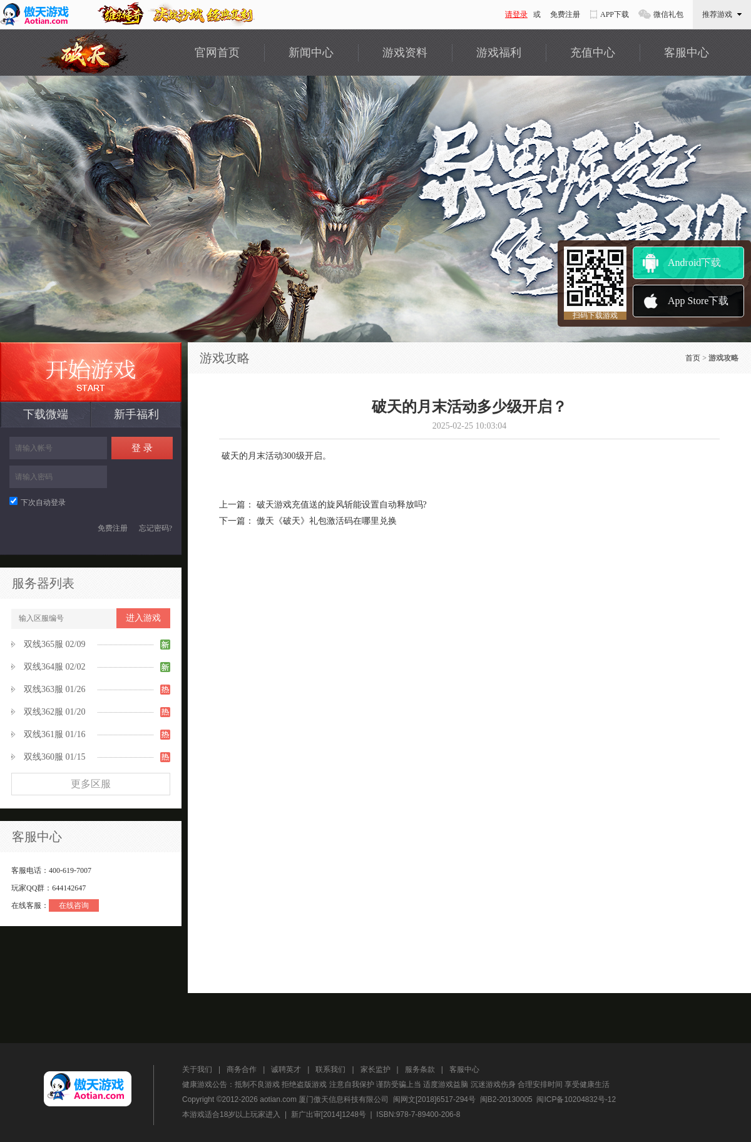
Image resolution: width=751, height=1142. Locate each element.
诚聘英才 (286, 1069)
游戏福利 (498, 52)
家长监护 (375, 1069)
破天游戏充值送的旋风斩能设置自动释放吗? (342, 504)
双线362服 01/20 (54, 711)
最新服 (90, 372)
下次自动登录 (37, 502)
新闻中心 (311, 52)
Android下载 (694, 262)
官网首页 (217, 52)
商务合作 (242, 1069)
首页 (692, 358)
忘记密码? (155, 528)
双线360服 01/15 (54, 757)
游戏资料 (404, 52)
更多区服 (91, 783)
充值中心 (592, 52)
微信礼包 (668, 14)
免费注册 (565, 14)
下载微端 (45, 414)
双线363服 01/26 (54, 689)
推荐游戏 (722, 14)
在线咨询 (74, 905)
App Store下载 (698, 300)
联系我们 (330, 1069)
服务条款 (420, 1069)
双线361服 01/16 (54, 734)
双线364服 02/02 (54, 666)
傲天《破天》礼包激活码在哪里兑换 (327, 521)
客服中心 (686, 52)
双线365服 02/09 (54, 644)
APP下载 (614, 14)
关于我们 (197, 1069)
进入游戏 (143, 618)
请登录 (516, 14)
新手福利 (136, 414)
